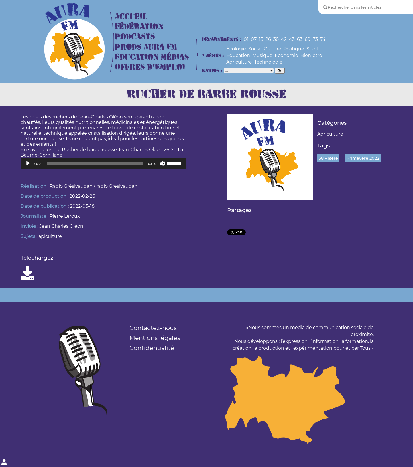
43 (292, 39)
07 (254, 39)
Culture (272, 49)
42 (284, 39)
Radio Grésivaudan (71, 186)
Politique (294, 49)
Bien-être (311, 55)
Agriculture (239, 62)
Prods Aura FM (146, 47)
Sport (312, 49)
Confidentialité (151, 347)
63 (299, 39)
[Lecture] (28, 163)
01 (246, 39)
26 (268, 39)
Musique (262, 55)
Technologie (268, 62)
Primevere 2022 (363, 158)
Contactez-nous (153, 327)
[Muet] (162, 163)
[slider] (95, 163)
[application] (103, 163)
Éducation (238, 55)
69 (307, 39)
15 (261, 39)
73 (315, 39)
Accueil (131, 17)
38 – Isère (328, 158)
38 (276, 39)
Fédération (139, 27)
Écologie (236, 49)
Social (254, 49)
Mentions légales (154, 337)
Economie (286, 55)
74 (323, 39)
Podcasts (135, 37)
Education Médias (152, 57)
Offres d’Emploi (150, 67)
